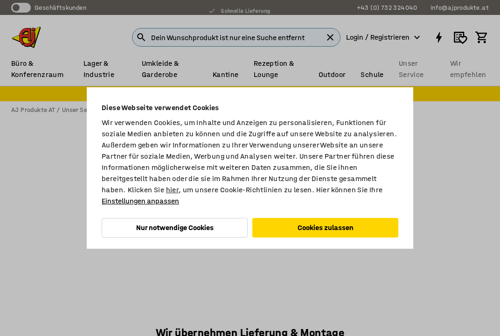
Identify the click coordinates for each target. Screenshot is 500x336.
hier (172, 189)
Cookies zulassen (326, 227)
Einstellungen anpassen (140, 200)
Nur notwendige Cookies (175, 227)
